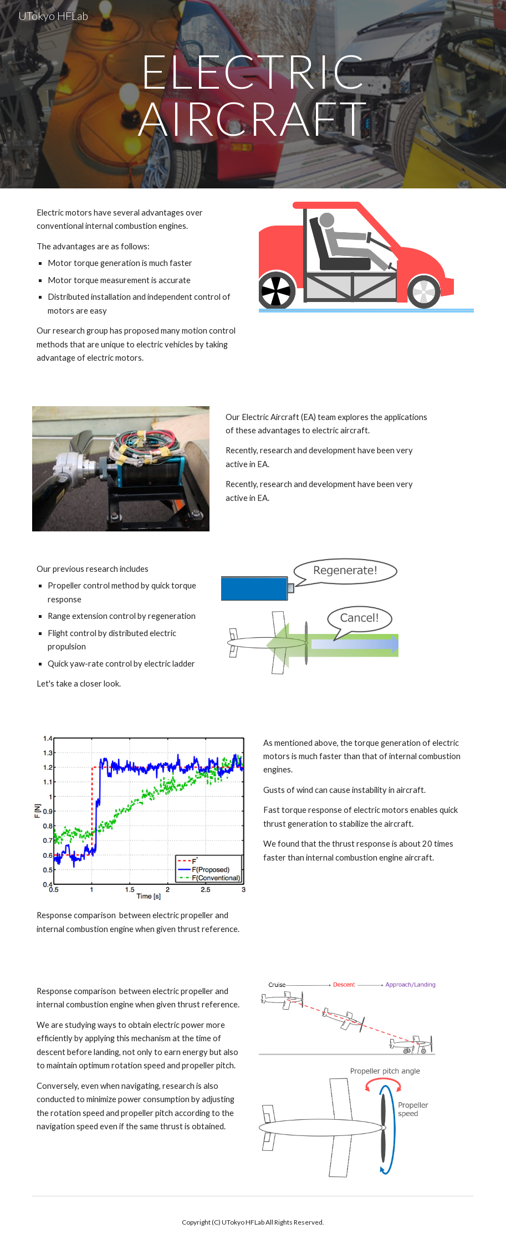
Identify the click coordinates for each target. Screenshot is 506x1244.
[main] (253, 94)
